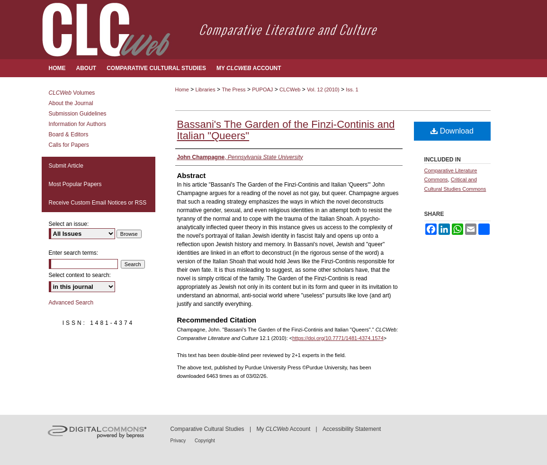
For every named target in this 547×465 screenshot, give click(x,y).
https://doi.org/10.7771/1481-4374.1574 (338, 338)
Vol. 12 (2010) (323, 89)
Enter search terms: (74, 253)
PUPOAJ (262, 89)
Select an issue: (69, 224)
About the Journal (71, 103)
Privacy (179, 440)
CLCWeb (289, 89)
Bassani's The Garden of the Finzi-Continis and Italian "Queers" (286, 130)
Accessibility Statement (352, 429)
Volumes (72, 92)
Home (182, 89)
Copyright (205, 440)
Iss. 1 (352, 89)
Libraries (205, 89)
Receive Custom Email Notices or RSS (98, 202)
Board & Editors (69, 134)
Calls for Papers (69, 145)
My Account (283, 429)
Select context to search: (80, 275)
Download (452, 131)
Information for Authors (77, 124)
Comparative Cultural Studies (207, 429)
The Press (233, 89)
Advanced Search (71, 302)
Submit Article (66, 165)
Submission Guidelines (78, 113)
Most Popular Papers (75, 184)
